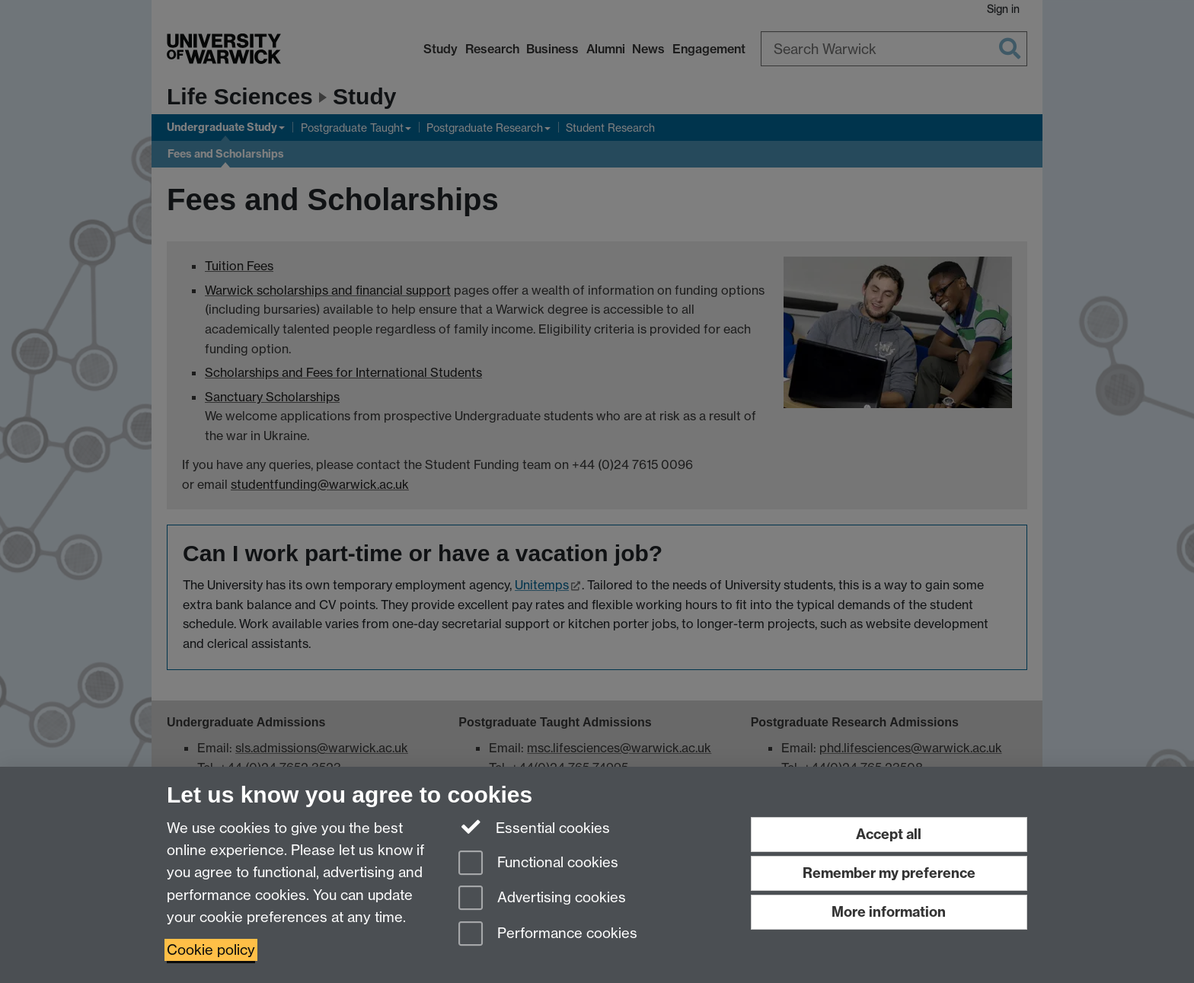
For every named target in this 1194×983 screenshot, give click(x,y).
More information (889, 912)
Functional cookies (538, 864)
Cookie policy (211, 950)
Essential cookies (534, 827)
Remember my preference (889, 873)
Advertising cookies (542, 899)
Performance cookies (547, 935)
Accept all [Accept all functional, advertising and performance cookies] (888, 834)
